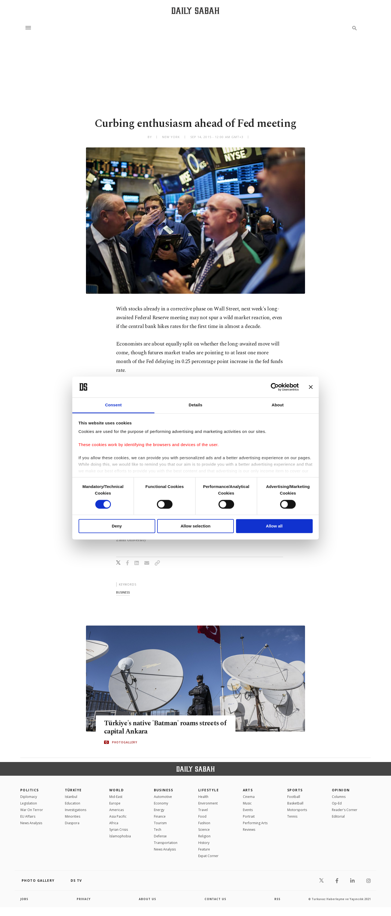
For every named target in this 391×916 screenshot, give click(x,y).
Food (202, 816)
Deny (117, 526)
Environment (208, 803)
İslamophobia (120, 836)
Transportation (165, 842)
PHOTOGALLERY (124, 742)
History (203, 842)
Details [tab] (195, 405)
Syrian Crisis (118, 829)
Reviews (249, 829)
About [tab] (278, 405)
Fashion (204, 823)
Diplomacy (28, 796)
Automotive (163, 796)
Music (247, 803)
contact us (215, 899)
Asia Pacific (118, 816)
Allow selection (195, 526)
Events (248, 809)
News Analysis (31, 823)
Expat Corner (208, 856)
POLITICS (29, 790)
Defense (160, 836)
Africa (113, 823)
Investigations (75, 809)
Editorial (338, 816)
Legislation (28, 803)
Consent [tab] (113, 405)
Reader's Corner (344, 809)
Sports (295, 790)
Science (204, 829)
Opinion (341, 790)
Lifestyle (208, 790)
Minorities (72, 816)
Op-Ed (337, 803)
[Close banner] (311, 387)
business (123, 592)
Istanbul (71, 796)
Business (163, 790)
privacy (84, 899)
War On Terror (31, 809)
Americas (116, 809)
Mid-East (115, 796)
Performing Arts (255, 823)
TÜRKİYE (73, 790)
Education (72, 803)
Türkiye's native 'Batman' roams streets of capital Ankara (162, 727)
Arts (248, 790)
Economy (161, 803)
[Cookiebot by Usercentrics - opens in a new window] (275, 387)
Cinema (249, 796)
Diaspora (72, 823)
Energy (159, 809)
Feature (204, 849)
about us (147, 899)
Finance (160, 816)
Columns (339, 796)
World (116, 790)
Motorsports (297, 809)
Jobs (24, 899)
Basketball (295, 803)
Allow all (274, 526)
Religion (204, 836)
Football (293, 796)
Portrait (249, 816)
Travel (203, 809)
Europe (114, 803)
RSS (277, 899)
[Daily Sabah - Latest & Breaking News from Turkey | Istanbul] (195, 10)
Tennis (292, 816)
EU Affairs (27, 816)
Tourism (160, 823)
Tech (157, 829)
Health (203, 796)
